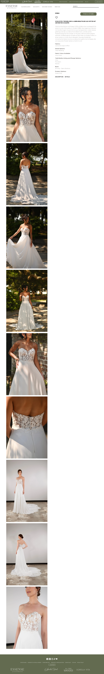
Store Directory (46, 662)
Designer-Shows (47, 6)
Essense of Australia (5, 2)
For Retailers (23, 662)
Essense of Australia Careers (34, 662)
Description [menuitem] (59, 77)
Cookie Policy (68, 662)
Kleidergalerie (25, 6)
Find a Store (88, 14)
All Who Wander (37, 2)
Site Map (74, 662)
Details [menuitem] (67, 77)
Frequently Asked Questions (57, 662)
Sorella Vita (48, 2)
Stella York (27, 2)
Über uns (57, 6)
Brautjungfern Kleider (76, 1)
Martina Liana (15, 2)
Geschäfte (36, 6)
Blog (86, 1)
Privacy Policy (80, 662)
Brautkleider (63, 1)
